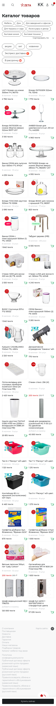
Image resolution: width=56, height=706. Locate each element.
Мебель (8, 23)
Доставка (6, 637)
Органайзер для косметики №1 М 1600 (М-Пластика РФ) (41, 566)
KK (40, 5)
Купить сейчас (28, 701)
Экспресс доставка (17, 53)
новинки (34, 46)
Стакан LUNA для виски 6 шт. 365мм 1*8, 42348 (41, 275)
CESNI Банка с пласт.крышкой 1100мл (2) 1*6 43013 (41, 311)
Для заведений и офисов (38, 23)
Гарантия (6, 639)
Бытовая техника (32, 34)
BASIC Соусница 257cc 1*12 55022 (13, 310)
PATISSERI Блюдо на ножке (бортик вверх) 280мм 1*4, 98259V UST (39, 165)
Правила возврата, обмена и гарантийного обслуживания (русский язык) (16, 689)
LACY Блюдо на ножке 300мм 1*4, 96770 (13, 91)
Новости (6, 634)
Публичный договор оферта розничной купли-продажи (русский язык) (16, 672)
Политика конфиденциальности (12, 656)
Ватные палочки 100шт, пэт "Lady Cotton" (13, 565)
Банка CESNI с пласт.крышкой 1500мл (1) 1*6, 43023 (14, 238)
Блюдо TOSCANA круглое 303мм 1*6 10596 (14, 202)
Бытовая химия (11, 34)
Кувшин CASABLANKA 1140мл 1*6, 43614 (13, 348)
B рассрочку (13, 60)
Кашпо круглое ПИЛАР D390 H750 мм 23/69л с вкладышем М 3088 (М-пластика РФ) (13, 424)
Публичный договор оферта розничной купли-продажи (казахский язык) (16, 663)
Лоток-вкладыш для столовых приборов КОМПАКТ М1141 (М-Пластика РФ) (12, 385)
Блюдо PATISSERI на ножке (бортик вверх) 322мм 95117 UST (13, 128)
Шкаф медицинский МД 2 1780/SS (14, 602)
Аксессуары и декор (39, 29)
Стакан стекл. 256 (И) (39, 382)
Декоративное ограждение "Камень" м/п (41, 348)
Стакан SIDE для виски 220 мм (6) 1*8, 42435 (13, 275)
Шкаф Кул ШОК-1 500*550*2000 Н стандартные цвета (38, 603)
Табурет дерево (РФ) (39, 236)
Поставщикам (9, 631)
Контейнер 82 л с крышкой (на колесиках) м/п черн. (14, 495)
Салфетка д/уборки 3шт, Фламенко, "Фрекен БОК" (14, 531)
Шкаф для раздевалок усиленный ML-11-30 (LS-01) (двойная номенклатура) (40, 424)
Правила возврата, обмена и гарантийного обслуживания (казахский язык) (16, 680)
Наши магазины (10, 645)
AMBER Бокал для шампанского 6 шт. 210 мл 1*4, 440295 (41, 128)
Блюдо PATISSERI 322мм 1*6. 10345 (40, 91)
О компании (8, 628)
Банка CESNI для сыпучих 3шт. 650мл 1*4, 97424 (14, 164)
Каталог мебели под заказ (14, 651)
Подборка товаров (11, 648)
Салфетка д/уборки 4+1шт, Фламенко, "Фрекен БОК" (41, 531)
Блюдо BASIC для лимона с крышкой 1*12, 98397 (41, 202)
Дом (19, 23)
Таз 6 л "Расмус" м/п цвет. (14, 461)
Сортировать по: (43, 38)
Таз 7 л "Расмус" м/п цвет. (41, 461)
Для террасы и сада (13, 29)
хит (20, 46)
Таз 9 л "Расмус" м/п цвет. (41, 493)
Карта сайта (42, 628)
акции (8, 46)
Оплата (5, 642)
